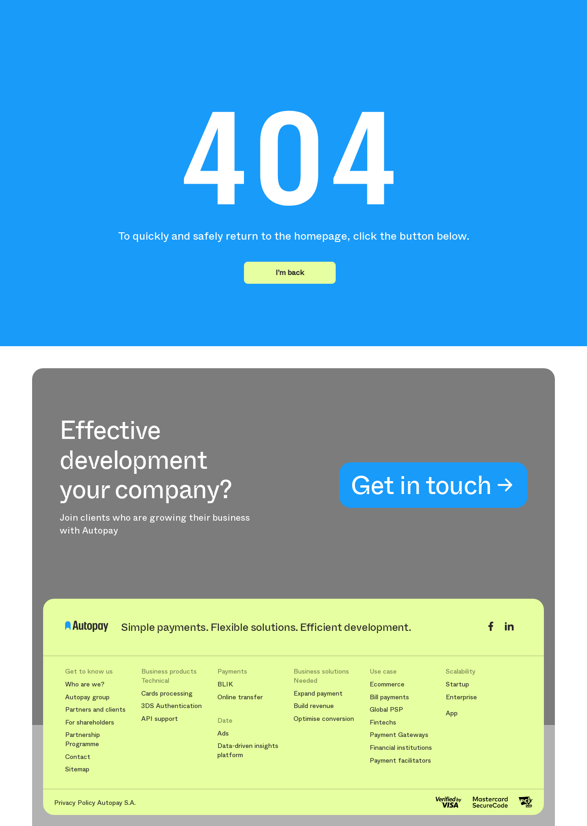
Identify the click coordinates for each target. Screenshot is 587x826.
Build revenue (314, 706)
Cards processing (167, 693)
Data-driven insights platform (247, 750)
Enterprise (461, 697)
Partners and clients (95, 709)
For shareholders (89, 722)
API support (159, 718)
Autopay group (87, 697)
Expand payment (318, 693)
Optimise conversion (324, 718)
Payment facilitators (400, 760)
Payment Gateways (399, 734)
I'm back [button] (290, 272)
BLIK (225, 684)
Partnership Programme (82, 739)
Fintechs (383, 722)
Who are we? (85, 684)
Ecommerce (387, 684)
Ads (223, 733)
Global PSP (386, 709)
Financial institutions (401, 747)
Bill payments (389, 697)
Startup (457, 684)
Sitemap (77, 769)
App (452, 713)
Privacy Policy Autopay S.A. (95, 802)
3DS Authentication (171, 706)
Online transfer (240, 697)
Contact (77, 757)
